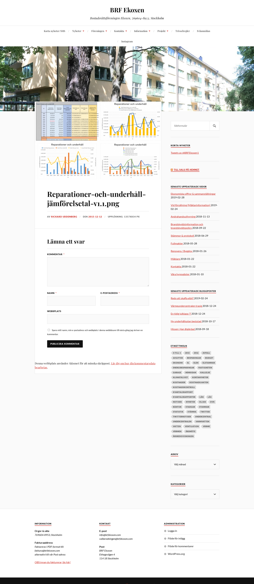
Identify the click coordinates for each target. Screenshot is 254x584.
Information (140, 31)
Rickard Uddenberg (64, 216)
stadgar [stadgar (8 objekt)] (190, 407)
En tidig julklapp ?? (181, 313)
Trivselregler (182, 31)
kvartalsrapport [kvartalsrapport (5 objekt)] (183, 392)
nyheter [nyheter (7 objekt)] (190, 402)
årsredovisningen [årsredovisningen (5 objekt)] (183, 436)
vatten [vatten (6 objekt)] (177, 426)
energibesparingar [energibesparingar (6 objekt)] (183, 368)
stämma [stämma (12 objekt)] (192, 412)
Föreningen (97, 31)
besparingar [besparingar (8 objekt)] (194, 358)
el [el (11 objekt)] (188, 363)
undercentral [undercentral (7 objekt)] (203, 416)
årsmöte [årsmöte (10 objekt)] (190, 431)
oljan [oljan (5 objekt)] (202, 402)
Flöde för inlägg (176, 538)
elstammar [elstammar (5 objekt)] (209, 363)
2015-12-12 (95, 216)
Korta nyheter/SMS (54, 31)
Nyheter (76, 31)
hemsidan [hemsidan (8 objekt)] (190, 372)
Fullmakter (177, 243)
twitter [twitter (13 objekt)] (205, 412)
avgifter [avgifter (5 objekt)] (178, 358)
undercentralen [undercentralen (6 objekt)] (182, 421)
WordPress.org (176, 553)
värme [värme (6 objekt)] (206, 426)
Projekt (161, 31)
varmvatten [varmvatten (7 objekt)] (202, 421)
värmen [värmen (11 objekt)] (177, 431)
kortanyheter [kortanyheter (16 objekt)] (200, 377)
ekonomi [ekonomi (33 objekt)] (178, 363)
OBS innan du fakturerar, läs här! (53, 561)
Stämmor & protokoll (183, 235)
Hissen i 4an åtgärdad (183, 329)
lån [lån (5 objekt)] (202, 397)
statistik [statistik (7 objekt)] (178, 412)
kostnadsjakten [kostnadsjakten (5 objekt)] (199, 382)
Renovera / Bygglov (182, 251)
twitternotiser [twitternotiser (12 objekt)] (182, 416)
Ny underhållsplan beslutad (186, 321)
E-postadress (110, 293)
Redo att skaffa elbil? (182, 298)
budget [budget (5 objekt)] (209, 358)
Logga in (172, 530)
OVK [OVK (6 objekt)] (212, 402)
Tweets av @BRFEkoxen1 (185, 152)
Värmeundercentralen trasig (186, 305)
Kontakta (119, 31)
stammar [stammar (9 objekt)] (204, 407)
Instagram (127, 41)
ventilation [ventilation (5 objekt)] (192, 426)
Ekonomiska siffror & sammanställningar (193, 193)
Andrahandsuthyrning (183, 216)
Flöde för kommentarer (181, 545)
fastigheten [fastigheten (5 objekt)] (205, 368)
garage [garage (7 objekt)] (177, 372)
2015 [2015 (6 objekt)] (187, 353)
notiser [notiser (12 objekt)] (177, 402)
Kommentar (55, 254)
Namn (52, 293)
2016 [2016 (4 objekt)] (196, 353)
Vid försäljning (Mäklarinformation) (191, 205)
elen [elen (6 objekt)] (196, 363)
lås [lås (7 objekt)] (210, 397)
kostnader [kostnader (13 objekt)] (179, 382)
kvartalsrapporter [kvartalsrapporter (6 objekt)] (184, 397)
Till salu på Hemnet (186, 170)
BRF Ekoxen (127, 10)
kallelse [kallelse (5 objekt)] (205, 372)
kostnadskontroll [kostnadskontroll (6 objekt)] (184, 387)
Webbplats (54, 311)
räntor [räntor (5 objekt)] (177, 407)
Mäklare (175, 258)
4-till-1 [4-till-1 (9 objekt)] (177, 353)
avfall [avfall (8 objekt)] (206, 353)
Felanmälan (203, 31)
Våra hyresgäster (180, 274)
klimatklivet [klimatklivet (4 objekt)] (180, 377)
